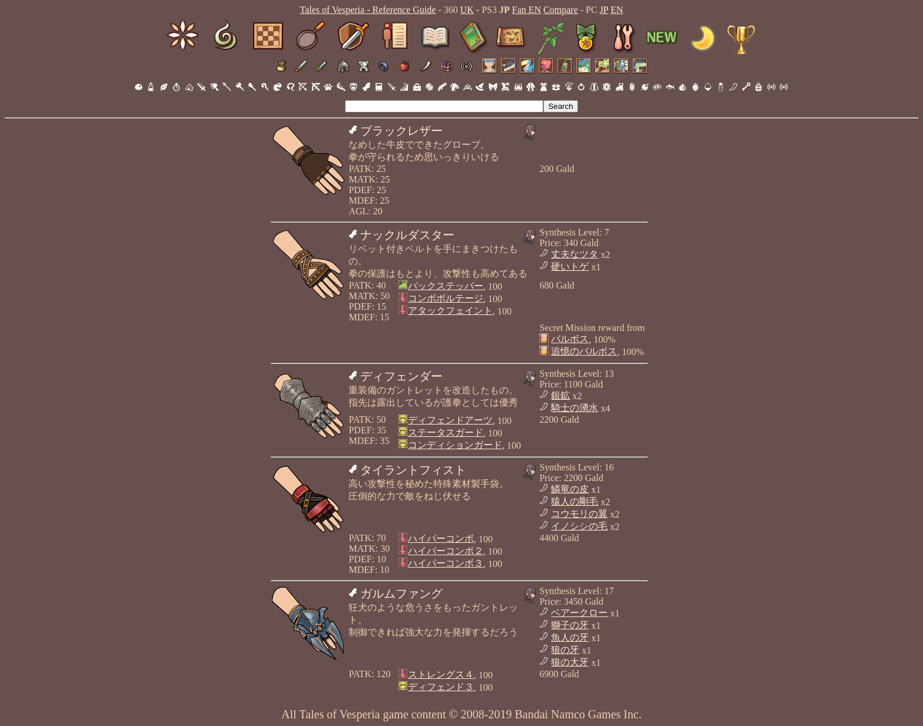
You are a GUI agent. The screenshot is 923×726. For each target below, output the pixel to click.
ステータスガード (445, 432)
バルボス (570, 339)
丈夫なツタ (574, 254)
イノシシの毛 (579, 526)
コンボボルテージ (445, 298)
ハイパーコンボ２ (445, 551)
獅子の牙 (570, 625)
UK (467, 10)
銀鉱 (560, 395)
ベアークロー (579, 613)
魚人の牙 (570, 637)
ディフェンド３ (441, 687)
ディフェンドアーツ (450, 420)
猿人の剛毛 (574, 501)
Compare (560, 10)
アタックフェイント (450, 311)
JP (604, 10)
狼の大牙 (570, 662)
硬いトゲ (570, 266)
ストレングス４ (441, 674)
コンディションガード (455, 445)
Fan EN (526, 10)
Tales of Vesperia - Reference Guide (368, 10)
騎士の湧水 (574, 408)
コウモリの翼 (579, 514)
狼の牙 (565, 650)
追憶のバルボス (584, 351)
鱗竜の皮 (570, 489)
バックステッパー (445, 286)
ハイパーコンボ (441, 538)
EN (616, 10)
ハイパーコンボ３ (445, 563)
